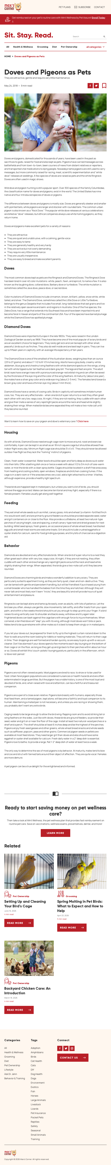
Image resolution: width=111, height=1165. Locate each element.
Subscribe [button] (82, 7)
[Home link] (26, 1153)
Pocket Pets (37, 1117)
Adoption (35, 1048)
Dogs (33, 1078)
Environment (38, 1082)
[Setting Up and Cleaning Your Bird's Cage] (29, 904)
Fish (33, 1091)
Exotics (34, 1087)
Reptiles (35, 1121)
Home (7, 56)
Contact (99, 7)
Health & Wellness (23, 46)
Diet (54, 46)
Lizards (34, 1108)
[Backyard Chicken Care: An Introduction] (29, 990)
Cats (33, 1065)
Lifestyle (8, 1069)
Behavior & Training (14, 1078)
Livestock (36, 1104)
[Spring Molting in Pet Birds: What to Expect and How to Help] (82, 906)
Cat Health (36, 1061)
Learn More (55, 833)
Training (35, 1139)
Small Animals (38, 1134)
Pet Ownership (69, 46)
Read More (20, 924)
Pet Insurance (38, 1113)
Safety (34, 1126)
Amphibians (37, 1052)
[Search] (90, 36)
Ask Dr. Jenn (10, 1074)
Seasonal (36, 1130)
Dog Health (36, 1074)
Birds (33, 1056)
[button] (13, 7)
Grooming (42, 46)
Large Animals (38, 1100)
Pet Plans (65, 7)
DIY (32, 1069)
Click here (83, 421)
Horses (34, 1095)
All (7, 46)
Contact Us (69, 1057)
